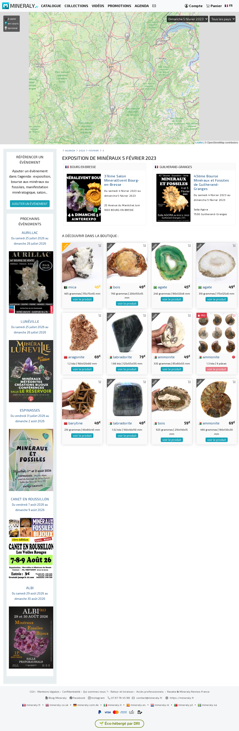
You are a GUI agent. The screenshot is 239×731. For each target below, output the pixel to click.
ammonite (164, 357)
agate (160, 287)
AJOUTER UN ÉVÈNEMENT (30, 204)
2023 (82, 150)
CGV (32, 691)
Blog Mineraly (56, 697)
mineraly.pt (184, 704)
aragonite (74, 357)
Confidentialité (71, 691)
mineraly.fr (31, 704)
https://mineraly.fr (182, 697)
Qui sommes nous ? (95, 691)
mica (70, 287)
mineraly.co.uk (57, 704)
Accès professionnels (150, 691)
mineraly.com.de (86, 704)
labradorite (120, 357)
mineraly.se (207, 704)
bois (114, 287)
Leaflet (199, 142)
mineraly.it (113, 704)
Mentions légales (48, 691)
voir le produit (82, 299)
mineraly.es (136, 704)
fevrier (94, 150)
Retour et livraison (122, 691)
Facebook (77, 697)
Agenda (70, 150)
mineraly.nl (160, 704)
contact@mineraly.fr (149, 697)
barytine (73, 423)
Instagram (96, 697)
